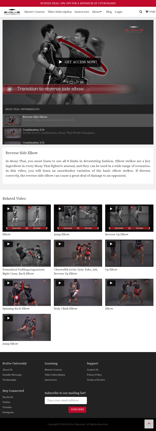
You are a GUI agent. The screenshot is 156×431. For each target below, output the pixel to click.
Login (118, 12)
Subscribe (77, 409)
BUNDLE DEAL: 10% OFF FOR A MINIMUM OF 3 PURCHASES (78, 3)
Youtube (7, 407)
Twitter (6, 402)
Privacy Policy (94, 374)
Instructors (82, 12)
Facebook (8, 397)
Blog (109, 12)
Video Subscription (60, 12)
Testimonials (9, 379)
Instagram (8, 412)
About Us (8, 369)
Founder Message (12, 374)
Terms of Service (96, 379)
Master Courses (34, 12)
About (96, 12)
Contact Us (93, 369)
